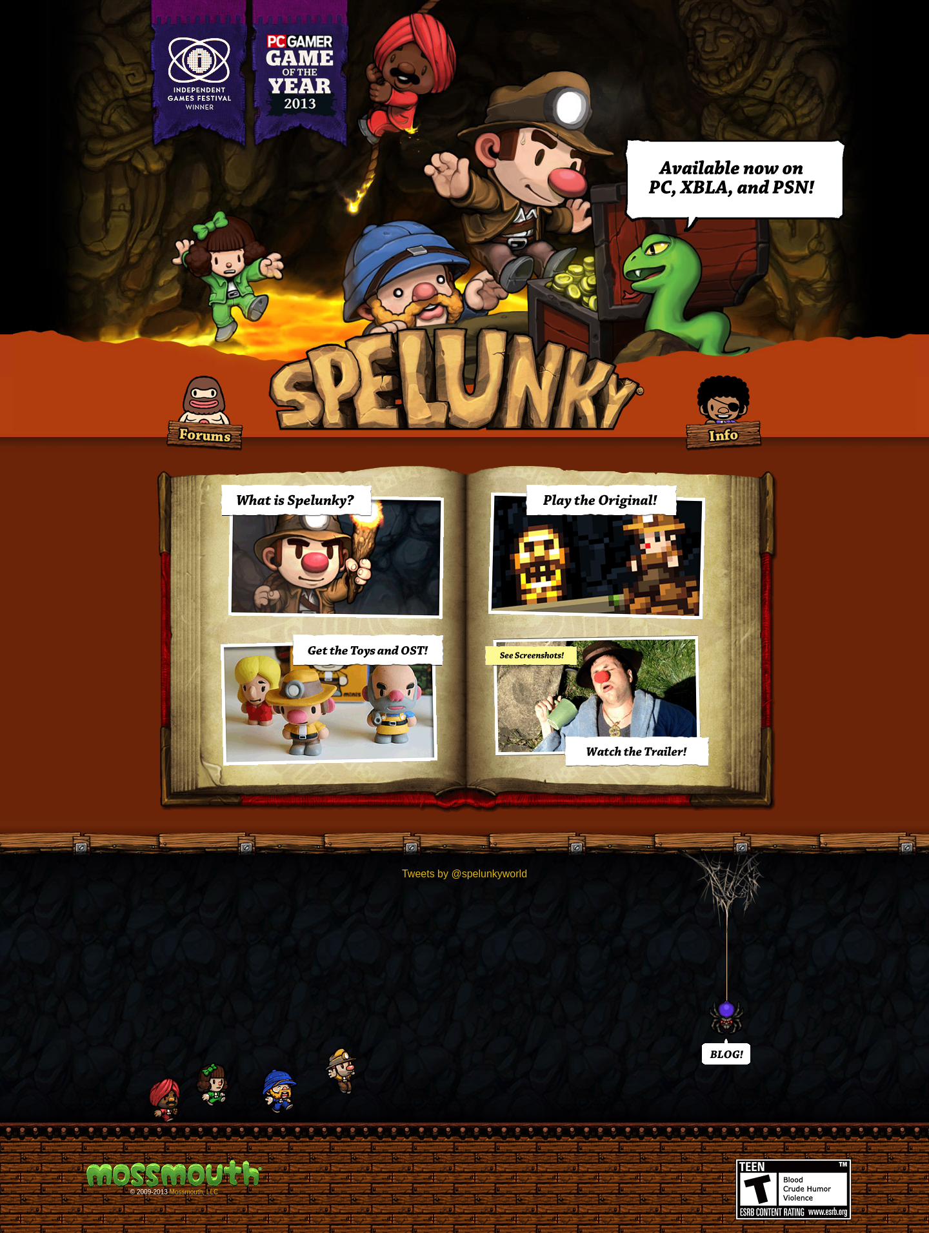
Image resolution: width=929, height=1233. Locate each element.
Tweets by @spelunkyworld (464, 873)
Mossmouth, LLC (194, 1192)
